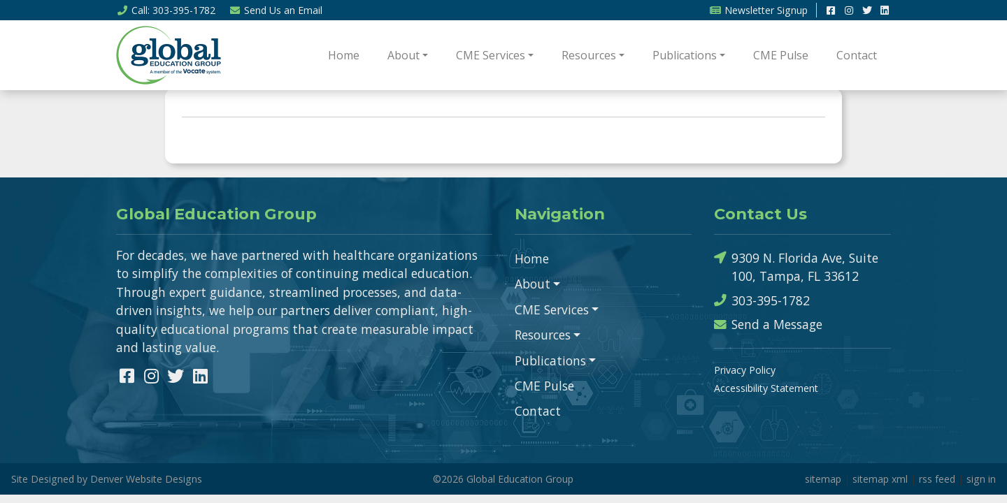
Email (276, 10)
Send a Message (768, 324)
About (403, 55)
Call (165, 10)
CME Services (490, 55)
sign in (981, 479)
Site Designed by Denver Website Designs (106, 479)
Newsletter (758, 10)
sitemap (823, 479)
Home (343, 55)
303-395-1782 (762, 300)
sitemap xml (880, 479)
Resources (589, 55)
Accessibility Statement (766, 388)
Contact (856, 55)
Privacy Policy (745, 370)
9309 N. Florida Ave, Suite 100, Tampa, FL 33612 (796, 266)
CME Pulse (780, 55)
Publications (684, 55)
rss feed (937, 479)
